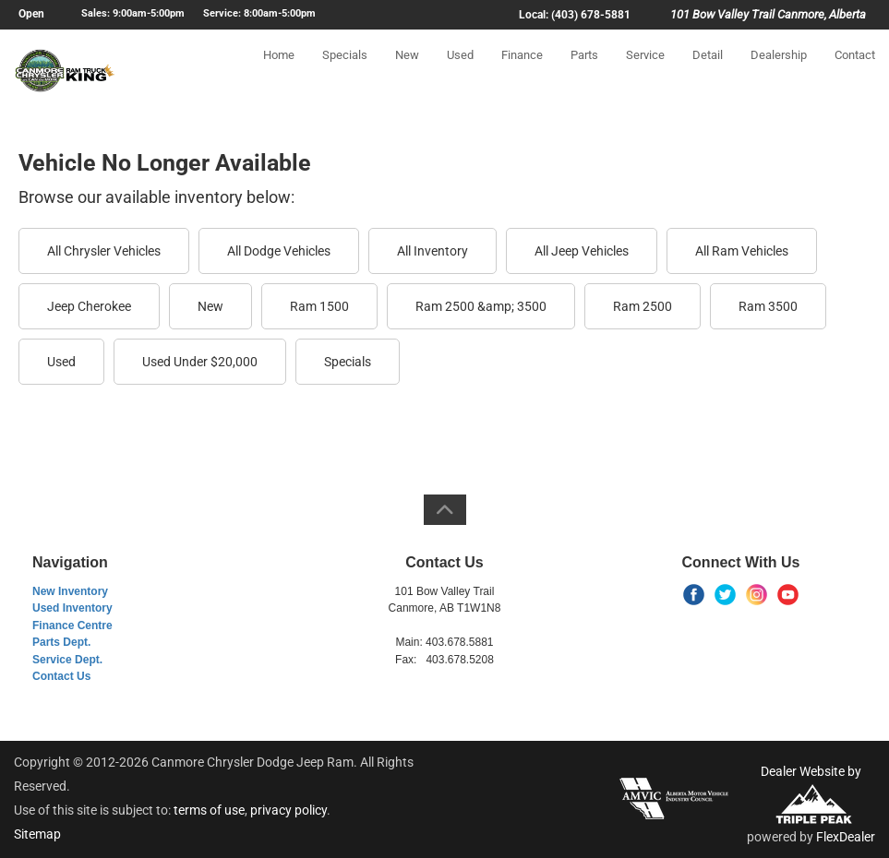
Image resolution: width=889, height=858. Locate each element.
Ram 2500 (642, 306)
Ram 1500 (319, 306)
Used (460, 70)
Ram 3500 (768, 306)
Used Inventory (72, 608)
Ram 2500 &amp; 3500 (481, 306)
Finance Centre (72, 625)
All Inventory (432, 251)
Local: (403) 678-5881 (575, 14)
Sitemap (37, 834)
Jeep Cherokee (89, 306)
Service (645, 70)
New (407, 70)
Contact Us (61, 676)
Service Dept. (67, 659)
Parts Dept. (61, 642)
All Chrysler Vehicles (104, 251)
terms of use (209, 810)
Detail (707, 70)
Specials (344, 70)
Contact (855, 70)
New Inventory (70, 591)
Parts (584, 70)
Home (278, 70)
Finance (522, 70)
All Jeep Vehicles (582, 251)
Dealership (779, 70)
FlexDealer (845, 836)
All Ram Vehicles (741, 251)
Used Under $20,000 (200, 361)
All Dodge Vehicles (278, 251)
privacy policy (288, 810)
